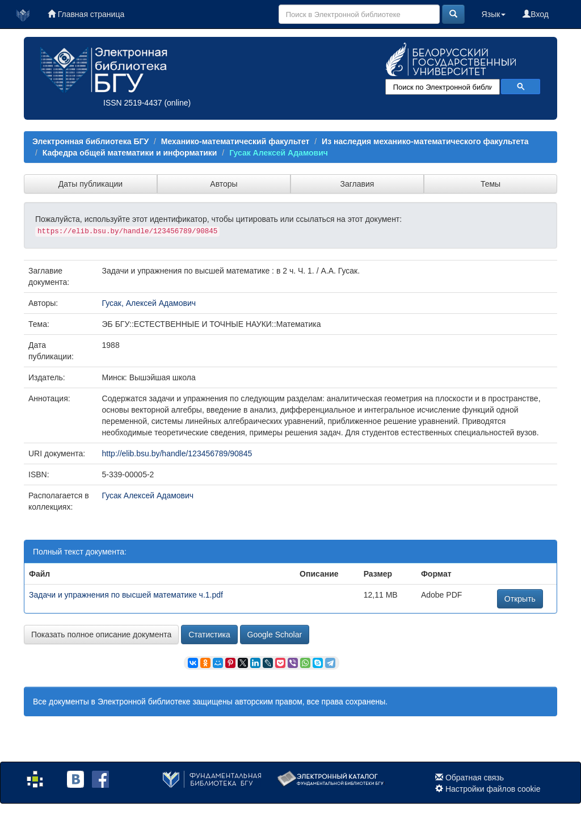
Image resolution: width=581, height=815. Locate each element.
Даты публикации (90, 183)
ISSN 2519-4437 (132, 102)
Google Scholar (274, 634)
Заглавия (357, 183)
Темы (490, 183)
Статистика (209, 634)
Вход (536, 14)
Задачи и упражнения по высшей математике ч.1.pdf (126, 594)
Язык (494, 14)
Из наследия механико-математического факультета (425, 141)
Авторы (223, 183)
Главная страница (86, 14)
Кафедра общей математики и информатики (130, 152)
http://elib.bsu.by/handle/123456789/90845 (177, 453)
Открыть (520, 598)
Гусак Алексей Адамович (278, 152)
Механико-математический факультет (235, 141)
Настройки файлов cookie (493, 788)
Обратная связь (474, 777)
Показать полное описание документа (101, 634)
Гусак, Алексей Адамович (149, 303)
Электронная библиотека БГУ (90, 141)
